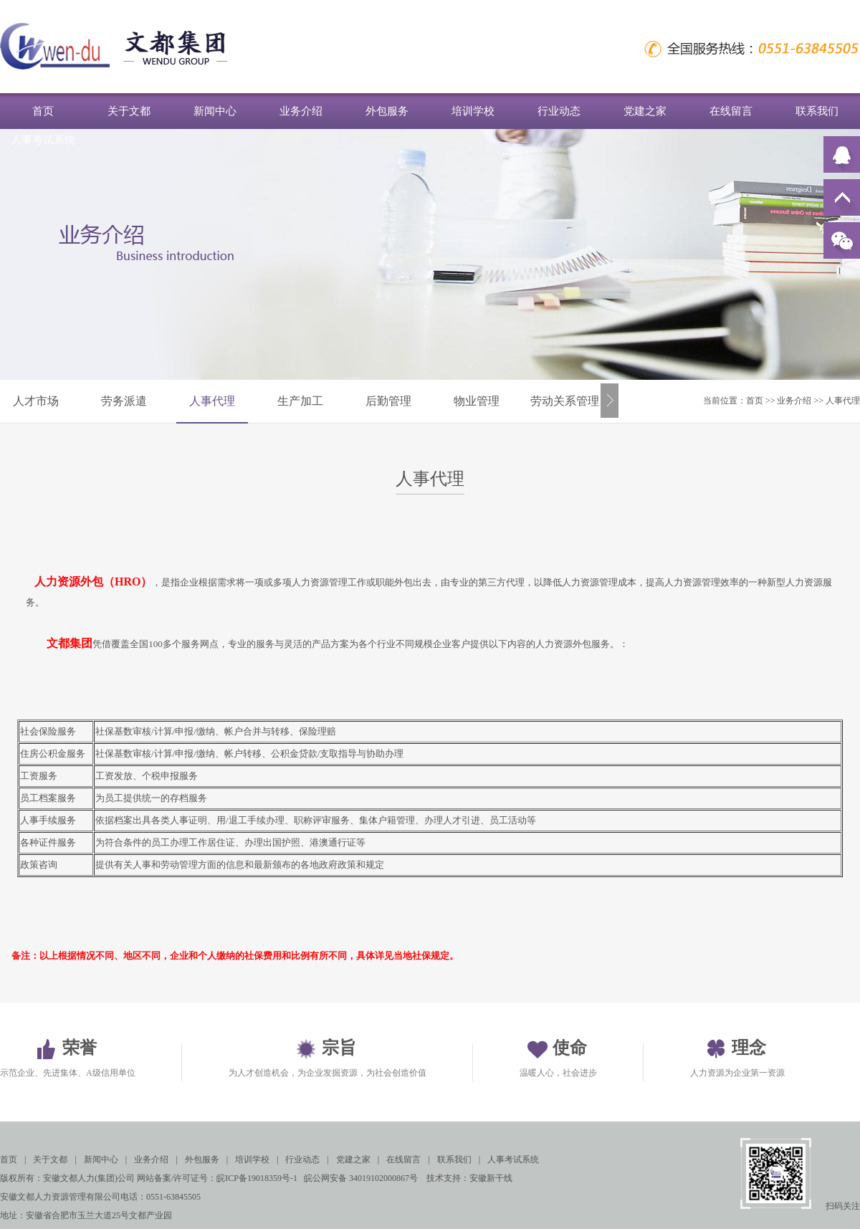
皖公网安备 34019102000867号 (361, 1178)
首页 (43, 111)
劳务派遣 (124, 401)
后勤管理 (388, 401)
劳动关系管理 (564, 401)
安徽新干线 (490, 1178)
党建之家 (645, 111)
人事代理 (212, 401)
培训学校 (473, 111)
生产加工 (300, 401)
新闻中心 (215, 111)
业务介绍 (301, 111)
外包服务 (387, 111)
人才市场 (36, 401)
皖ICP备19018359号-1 (256, 1178)
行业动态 (559, 111)
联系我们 (817, 111)
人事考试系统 (43, 139)
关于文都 (129, 111)
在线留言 (731, 111)
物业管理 (477, 401)
